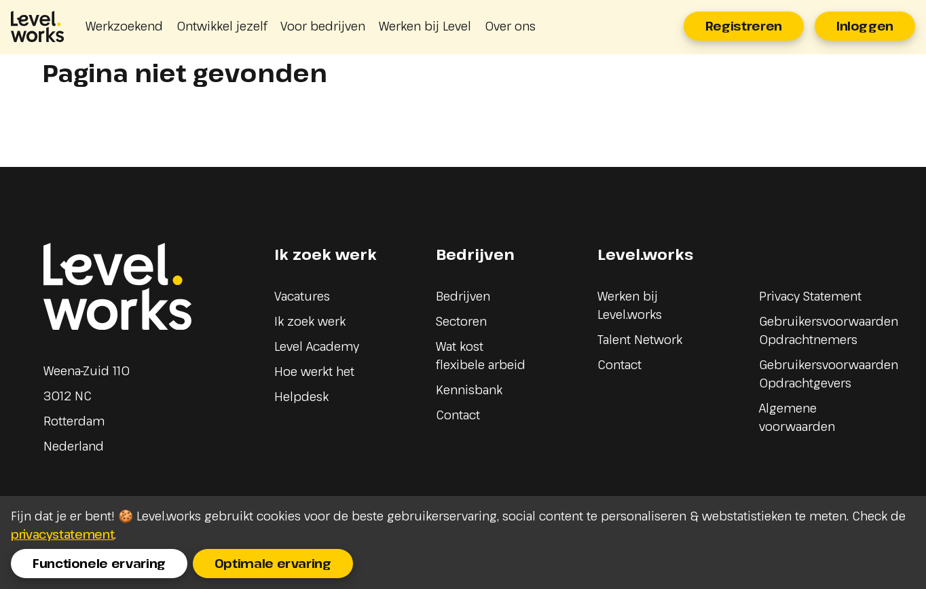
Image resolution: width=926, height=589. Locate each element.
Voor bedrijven (322, 26)
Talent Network (639, 339)
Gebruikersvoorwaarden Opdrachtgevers (828, 373)
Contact (458, 414)
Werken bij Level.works (629, 305)
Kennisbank (469, 389)
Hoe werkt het (314, 371)
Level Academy (316, 346)
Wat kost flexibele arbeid (480, 355)
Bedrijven (463, 296)
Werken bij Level (425, 26)
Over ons (510, 26)
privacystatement (62, 534)
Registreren (743, 26)
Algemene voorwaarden (797, 417)
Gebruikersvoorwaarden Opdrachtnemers (828, 330)
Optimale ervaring (273, 563)
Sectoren (461, 321)
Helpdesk (301, 396)
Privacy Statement (810, 296)
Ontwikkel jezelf (222, 26)
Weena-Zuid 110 (86, 370)
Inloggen (864, 26)
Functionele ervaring (99, 563)
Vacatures (302, 296)
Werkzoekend (124, 26)
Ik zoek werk (310, 321)
